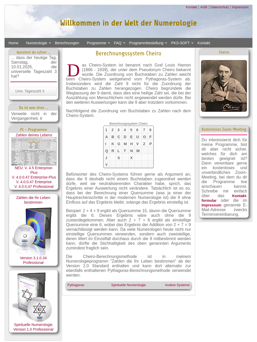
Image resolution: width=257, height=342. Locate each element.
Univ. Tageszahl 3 (29, 91)
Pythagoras (75, 285)
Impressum (240, 7)
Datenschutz (219, 7)
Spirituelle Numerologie (128, 285)
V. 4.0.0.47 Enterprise (34, 182)
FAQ (118, 43)
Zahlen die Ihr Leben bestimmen (33, 226)
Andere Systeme (177, 285)
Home (13, 43)
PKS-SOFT (180, 43)
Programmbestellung (146, 43)
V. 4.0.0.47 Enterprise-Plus (34, 177)
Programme (96, 43)
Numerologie (36, 43)
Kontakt (191, 7)
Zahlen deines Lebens (34, 149)
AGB (203, 7)
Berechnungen (67, 43)
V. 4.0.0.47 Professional (33, 186)
